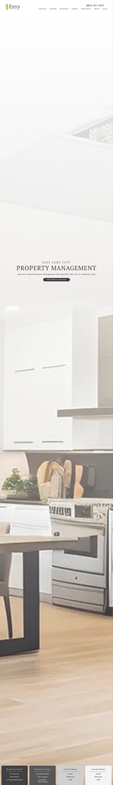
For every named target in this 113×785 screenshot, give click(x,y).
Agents (75, 9)
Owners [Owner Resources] (53, 9)
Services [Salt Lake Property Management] (42, 9)
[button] (105, 5)
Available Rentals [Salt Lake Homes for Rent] (42, 774)
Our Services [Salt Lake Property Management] (14, 774)
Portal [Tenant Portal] (98, 774)
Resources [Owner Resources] (70, 777)
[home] (13, 7)
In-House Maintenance (15, 780)
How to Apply (42, 777)
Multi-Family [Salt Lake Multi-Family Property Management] (14, 777)
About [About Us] (97, 9)
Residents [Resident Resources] (64, 9)
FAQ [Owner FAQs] (70, 780)
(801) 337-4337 (95, 5)
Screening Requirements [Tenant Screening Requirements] (43, 781)
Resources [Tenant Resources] (98, 777)
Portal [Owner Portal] (70, 774)
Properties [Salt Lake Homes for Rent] (86, 9)
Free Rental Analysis (56, 280)
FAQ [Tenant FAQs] (98, 780)
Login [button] (105, 9)
